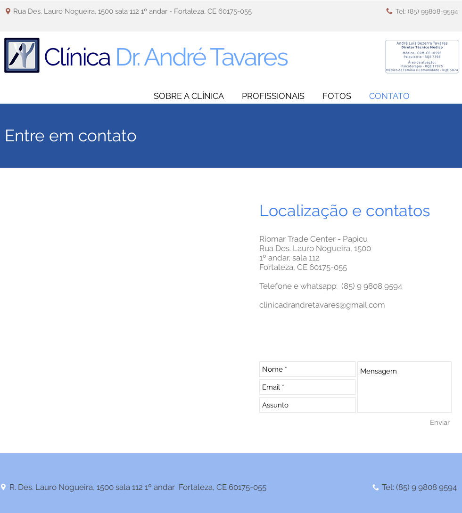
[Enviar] (440, 422)
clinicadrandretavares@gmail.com (322, 304)
